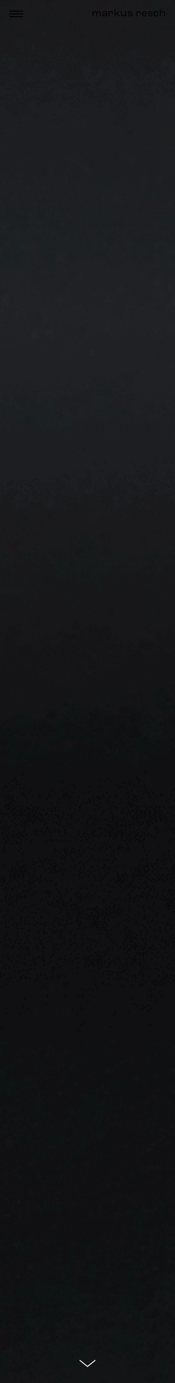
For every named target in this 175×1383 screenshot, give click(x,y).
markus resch (129, 14)
